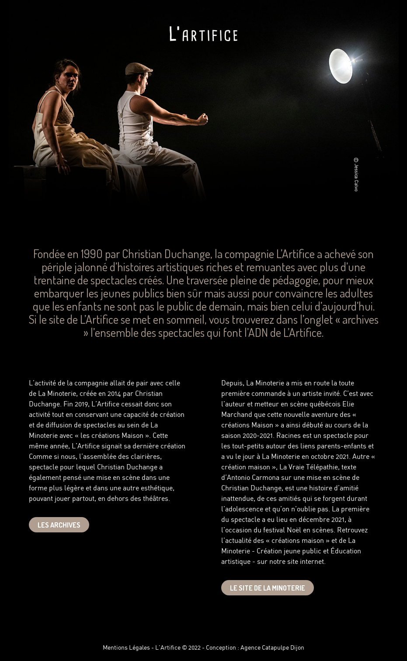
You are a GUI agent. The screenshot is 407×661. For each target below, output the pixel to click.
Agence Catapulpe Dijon (272, 648)
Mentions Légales (126, 648)
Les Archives (59, 525)
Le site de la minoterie (267, 588)
